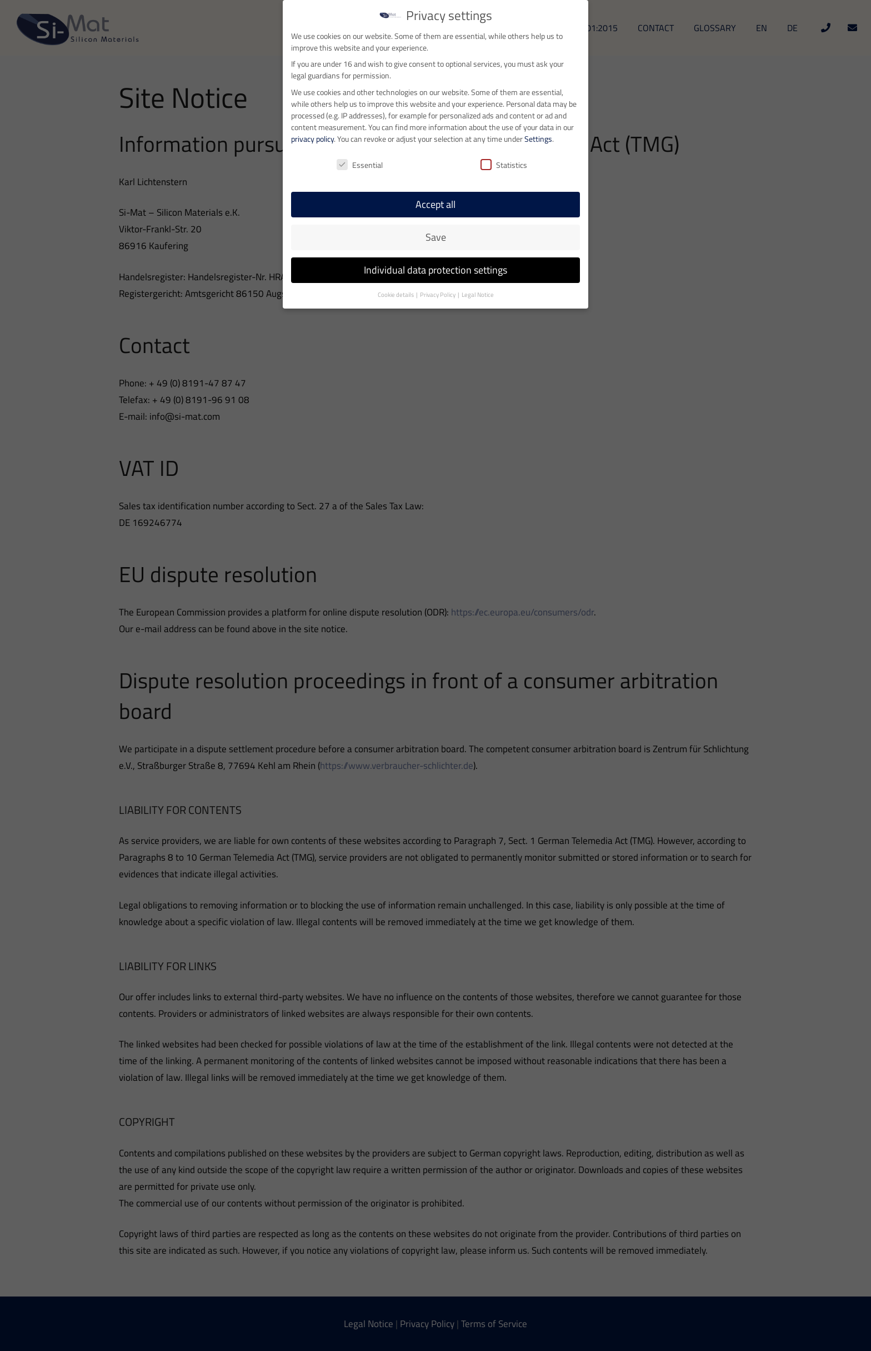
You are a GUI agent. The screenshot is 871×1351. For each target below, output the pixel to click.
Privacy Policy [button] (438, 251)
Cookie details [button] (396, 251)
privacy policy (312, 95)
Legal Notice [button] (478, 251)
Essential (360, 122)
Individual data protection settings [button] (435, 227)
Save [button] (436, 194)
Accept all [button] (435, 161)
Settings (538, 95)
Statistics (503, 122)
